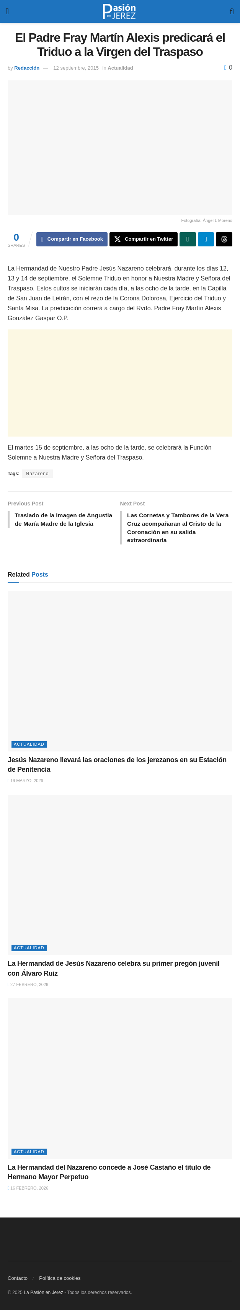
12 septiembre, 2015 (76, 68)
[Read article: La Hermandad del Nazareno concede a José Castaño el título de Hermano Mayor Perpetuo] (120, 1080)
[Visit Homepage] (119, 11)
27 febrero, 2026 (28, 986)
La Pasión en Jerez (43, 1294)
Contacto (18, 1280)
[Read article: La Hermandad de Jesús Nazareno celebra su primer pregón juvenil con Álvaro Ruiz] (120, 877)
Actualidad (120, 68)
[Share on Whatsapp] (188, 239)
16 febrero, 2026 (28, 1190)
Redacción (26, 68)
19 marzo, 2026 (25, 782)
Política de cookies (59, 1280)
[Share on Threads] (224, 239)
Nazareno (37, 474)
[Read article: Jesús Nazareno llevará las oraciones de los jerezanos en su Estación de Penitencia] (120, 673)
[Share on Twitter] (143, 239)
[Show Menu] (7, 11)
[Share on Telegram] (206, 239)
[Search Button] (232, 11)
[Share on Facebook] (72, 239)
